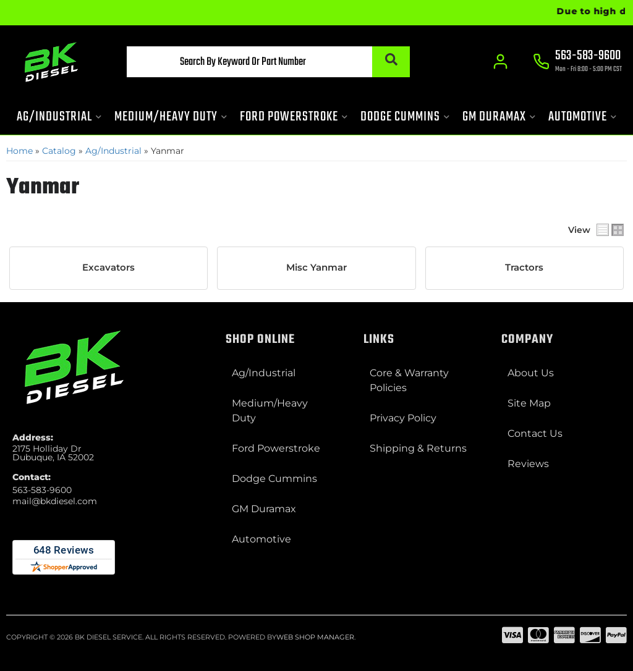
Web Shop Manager (315, 637)
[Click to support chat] (577, 62)
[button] (268, 61)
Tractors (524, 267)
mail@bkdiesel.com (54, 501)
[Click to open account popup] (500, 62)
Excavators (108, 267)
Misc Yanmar (316, 267)
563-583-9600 (42, 490)
